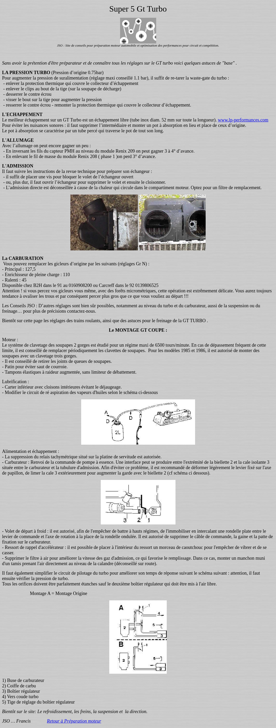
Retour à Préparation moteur (74, 721)
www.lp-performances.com (243, 119)
